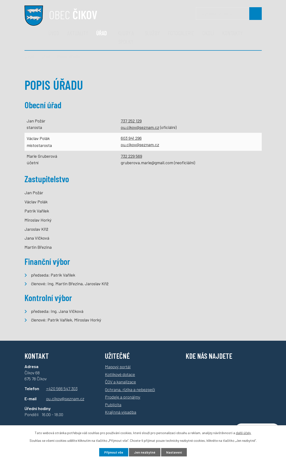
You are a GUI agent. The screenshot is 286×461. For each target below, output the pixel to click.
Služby (152, 33)
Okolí (208, 33)
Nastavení (174, 452)
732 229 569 (131, 156)
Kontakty (232, 33)
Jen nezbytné (144, 452)
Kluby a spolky (126, 37)
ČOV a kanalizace (120, 381)
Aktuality (77, 33)
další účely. (243, 433)
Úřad (101, 33)
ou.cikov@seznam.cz (140, 127)
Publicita (113, 404)
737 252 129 (131, 120)
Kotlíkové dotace (120, 374)
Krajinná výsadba (120, 412)
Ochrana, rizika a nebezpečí (130, 389)
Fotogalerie (181, 33)
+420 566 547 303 (62, 388)
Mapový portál (118, 366)
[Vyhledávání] (229, 13)
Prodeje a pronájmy (122, 397)
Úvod (53, 33)
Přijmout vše (113, 452)
